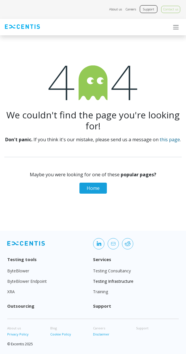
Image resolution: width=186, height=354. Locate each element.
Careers (131, 9)
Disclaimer (101, 334)
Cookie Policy (60, 334)
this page (170, 139)
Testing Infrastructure (113, 281)
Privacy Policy (18, 334)
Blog (53, 328)
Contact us (170, 9)
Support (148, 9)
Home (93, 188)
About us (115, 9)
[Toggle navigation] (176, 27)
